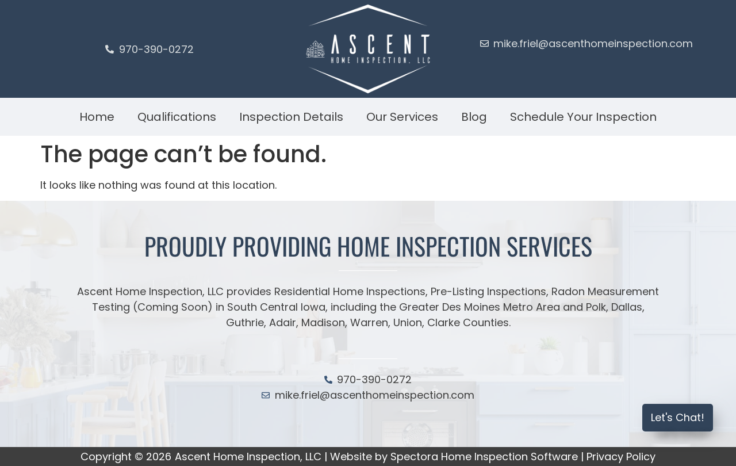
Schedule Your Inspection (583, 117)
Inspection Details (291, 117)
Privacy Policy (621, 456)
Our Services (402, 117)
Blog (474, 117)
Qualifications (176, 117)
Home (96, 117)
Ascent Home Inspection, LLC (248, 456)
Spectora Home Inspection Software (484, 456)
